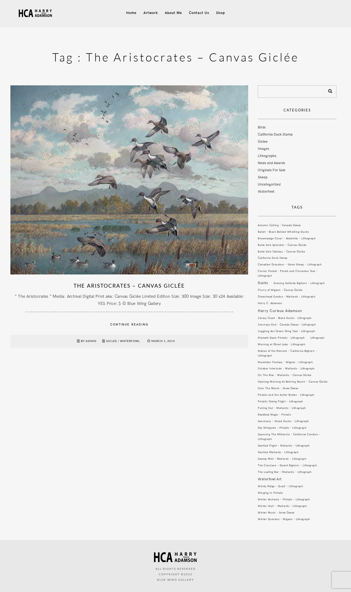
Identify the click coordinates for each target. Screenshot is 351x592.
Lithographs (267, 156)
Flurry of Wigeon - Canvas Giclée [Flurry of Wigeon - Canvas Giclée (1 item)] (280, 290)
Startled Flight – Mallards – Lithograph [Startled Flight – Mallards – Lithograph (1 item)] (284, 445)
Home (131, 13)
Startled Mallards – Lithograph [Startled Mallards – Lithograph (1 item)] (278, 452)
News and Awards (271, 163)
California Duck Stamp (275, 134)
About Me (173, 13)
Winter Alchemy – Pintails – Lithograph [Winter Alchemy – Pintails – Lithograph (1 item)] (284, 499)
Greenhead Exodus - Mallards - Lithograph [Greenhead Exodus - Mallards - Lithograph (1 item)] (286, 296)
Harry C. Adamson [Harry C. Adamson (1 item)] (270, 303)
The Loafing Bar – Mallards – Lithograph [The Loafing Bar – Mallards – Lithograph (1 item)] (285, 472)
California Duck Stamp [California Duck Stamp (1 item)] (273, 258)
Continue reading (129, 324)
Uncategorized (269, 184)
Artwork (150, 13)
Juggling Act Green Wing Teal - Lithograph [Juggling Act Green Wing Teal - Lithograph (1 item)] (286, 331)
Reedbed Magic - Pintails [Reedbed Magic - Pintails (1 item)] (274, 414)
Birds (262, 127)
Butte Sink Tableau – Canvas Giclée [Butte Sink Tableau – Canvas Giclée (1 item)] (281, 251)
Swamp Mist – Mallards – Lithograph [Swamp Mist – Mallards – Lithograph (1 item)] (282, 459)
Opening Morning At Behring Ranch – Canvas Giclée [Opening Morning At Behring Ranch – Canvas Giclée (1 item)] (292, 381)
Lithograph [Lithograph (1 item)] (317, 338)
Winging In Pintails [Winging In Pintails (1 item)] (270, 493)
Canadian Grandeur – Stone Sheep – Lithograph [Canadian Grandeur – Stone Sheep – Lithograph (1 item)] (290, 264)
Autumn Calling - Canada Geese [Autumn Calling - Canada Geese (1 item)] (279, 225)
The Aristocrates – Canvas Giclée (129, 285)
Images (263, 149)
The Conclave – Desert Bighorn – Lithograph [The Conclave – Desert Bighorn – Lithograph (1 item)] (287, 465)
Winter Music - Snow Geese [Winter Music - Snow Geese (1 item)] (276, 512)
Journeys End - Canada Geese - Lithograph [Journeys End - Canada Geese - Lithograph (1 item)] (287, 324)
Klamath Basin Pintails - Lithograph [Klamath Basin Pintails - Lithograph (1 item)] (281, 338)
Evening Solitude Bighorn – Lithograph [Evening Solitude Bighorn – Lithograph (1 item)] (299, 283)
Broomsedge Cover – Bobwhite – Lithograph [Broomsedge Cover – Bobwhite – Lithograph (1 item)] (287, 238)
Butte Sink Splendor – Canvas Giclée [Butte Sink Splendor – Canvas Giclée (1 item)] (282, 245)
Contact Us (199, 13)
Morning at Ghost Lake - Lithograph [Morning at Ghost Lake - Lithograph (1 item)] (281, 344)
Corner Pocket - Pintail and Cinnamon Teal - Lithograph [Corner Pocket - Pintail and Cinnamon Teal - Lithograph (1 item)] (288, 273)
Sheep (262, 177)
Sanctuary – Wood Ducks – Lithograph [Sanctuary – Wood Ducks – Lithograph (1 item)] (283, 421)
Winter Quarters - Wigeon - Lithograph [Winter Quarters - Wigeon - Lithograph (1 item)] (284, 519)
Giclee (111, 341)
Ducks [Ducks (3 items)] (263, 283)
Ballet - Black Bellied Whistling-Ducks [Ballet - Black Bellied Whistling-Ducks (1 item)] (283, 232)
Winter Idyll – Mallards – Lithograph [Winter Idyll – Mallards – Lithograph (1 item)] (282, 506)
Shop (220, 13)
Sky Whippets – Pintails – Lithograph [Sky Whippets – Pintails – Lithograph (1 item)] (282, 428)
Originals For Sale (271, 170)
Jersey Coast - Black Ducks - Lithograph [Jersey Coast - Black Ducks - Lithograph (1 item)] (285, 318)
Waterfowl (130, 341)
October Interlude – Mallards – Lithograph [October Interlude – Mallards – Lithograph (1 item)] (286, 368)
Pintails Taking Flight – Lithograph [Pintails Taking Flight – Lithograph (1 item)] (280, 401)
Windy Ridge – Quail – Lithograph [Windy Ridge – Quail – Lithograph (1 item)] (280, 486)
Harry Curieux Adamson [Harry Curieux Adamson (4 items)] (280, 310)
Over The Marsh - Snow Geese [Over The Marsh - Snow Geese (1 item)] (278, 388)
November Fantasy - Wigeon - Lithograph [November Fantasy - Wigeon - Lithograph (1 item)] (285, 362)
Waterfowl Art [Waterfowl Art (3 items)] (270, 479)
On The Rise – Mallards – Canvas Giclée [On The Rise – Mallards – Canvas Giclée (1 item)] (284, 375)
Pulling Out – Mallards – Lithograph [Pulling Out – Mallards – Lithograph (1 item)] (282, 408)
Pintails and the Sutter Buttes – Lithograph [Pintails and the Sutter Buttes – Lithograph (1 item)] (286, 395)
